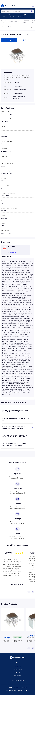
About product (6, 28)
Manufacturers (13, 21)
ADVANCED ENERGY (26, 21)
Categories (17, 666)
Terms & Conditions (13, 687)
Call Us (26, 40)
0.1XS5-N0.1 (33, 21)
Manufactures (17, 669)
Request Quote (9, 40)
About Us (17, 672)
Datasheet (25, 27)
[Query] (17, 11)
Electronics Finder (4, 21)
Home (17, 662)
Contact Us (17, 675)
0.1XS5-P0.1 (7, 637)
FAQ (30, 27)
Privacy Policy (23, 687)
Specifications (16, 27)
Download (13, 252)
